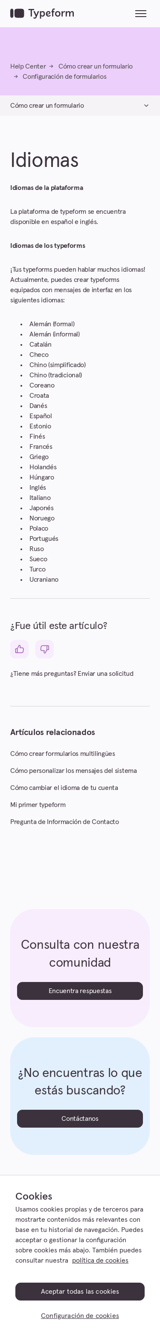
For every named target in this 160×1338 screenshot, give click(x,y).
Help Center (28, 66)
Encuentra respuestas (80, 991)
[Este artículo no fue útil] (44, 649)
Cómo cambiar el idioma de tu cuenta (64, 787)
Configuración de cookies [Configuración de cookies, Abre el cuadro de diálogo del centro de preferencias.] (80, 1315)
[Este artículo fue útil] (19, 649)
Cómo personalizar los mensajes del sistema (73, 770)
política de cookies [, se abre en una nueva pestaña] (100, 1260)
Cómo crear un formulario (95, 66)
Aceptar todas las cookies (80, 1291)
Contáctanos (79, 1118)
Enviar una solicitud (106, 673)
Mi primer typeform (37, 804)
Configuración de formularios (64, 76)
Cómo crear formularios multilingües (62, 753)
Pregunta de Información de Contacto (64, 821)
